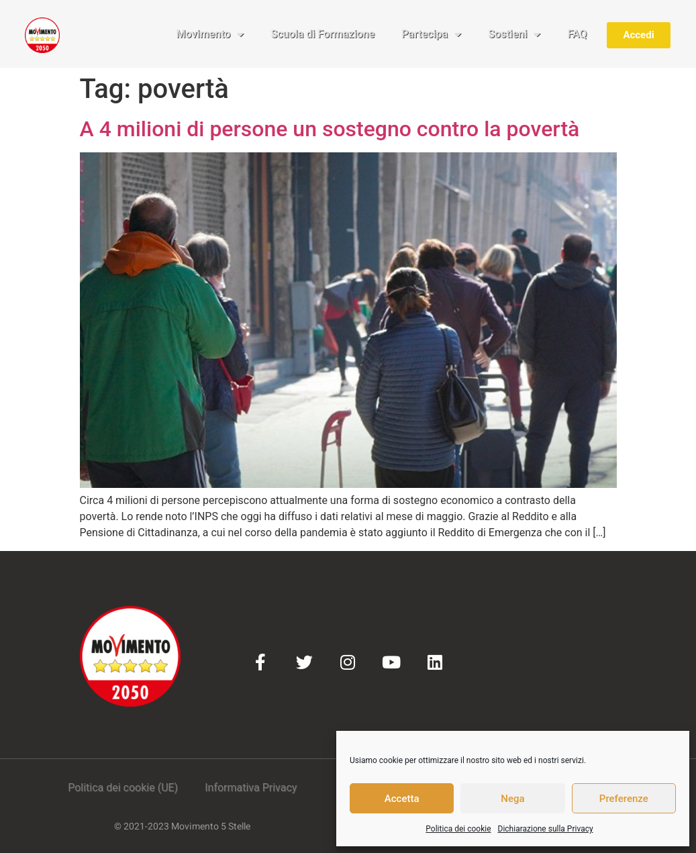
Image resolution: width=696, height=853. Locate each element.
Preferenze (623, 799)
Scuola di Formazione (322, 34)
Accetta (402, 799)
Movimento (210, 34)
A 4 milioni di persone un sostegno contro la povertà (330, 129)
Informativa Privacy (251, 787)
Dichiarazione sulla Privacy (545, 829)
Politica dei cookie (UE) (123, 787)
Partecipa (431, 34)
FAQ (577, 34)
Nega (512, 799)
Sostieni (514, 34)
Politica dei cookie (458, 829)
